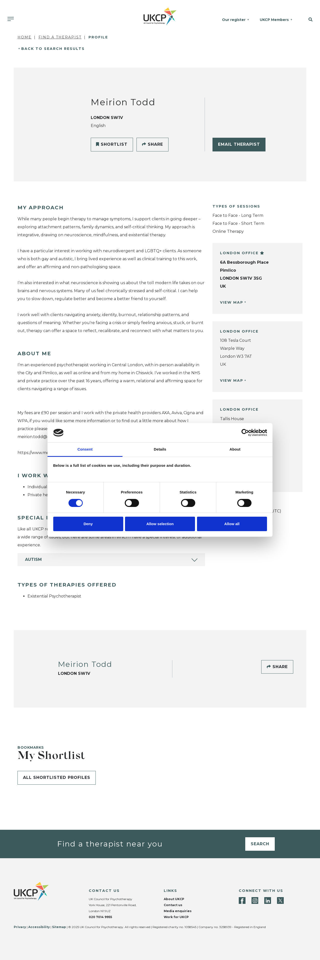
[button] (308, 20)
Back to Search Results (53, 48)
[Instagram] (255, 900)
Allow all (232, 524)
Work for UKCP (176, 917)
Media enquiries (178, 911)
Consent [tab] (85, 449)
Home (25, 37)
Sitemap (59, 927)
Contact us (173, 905)
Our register (234, 19)
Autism (33, 559)
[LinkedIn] (267, 900)
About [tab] (235, 449)
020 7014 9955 (100, 917)
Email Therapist (239, 144)
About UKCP (174, 899)
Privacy (20, 927)
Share (152, 144)
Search (260, 843)
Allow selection (160, 524)
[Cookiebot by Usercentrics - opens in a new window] (245, 432)
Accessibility (39, 927)
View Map (231, 302)
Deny (88, 524)
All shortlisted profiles (56, 777)
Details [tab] (160, 449)
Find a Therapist (60, 37)
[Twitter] (280, 900)
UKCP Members (274, 19)
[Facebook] (242, 900)
